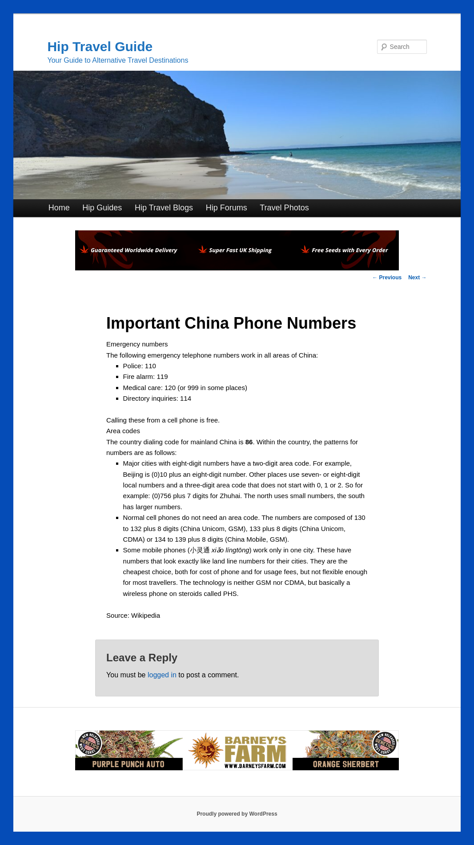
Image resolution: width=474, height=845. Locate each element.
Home (59, 207)
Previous (387, 277)
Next (417, 277)
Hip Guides (102, 207)
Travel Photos (284, 207)
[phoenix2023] (237, 268)
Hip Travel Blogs (164, 207)
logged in (162, 675)
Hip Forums (226, 207)
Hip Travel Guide (100, 46)
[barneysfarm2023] (237, 768)
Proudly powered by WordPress (237, 814)
